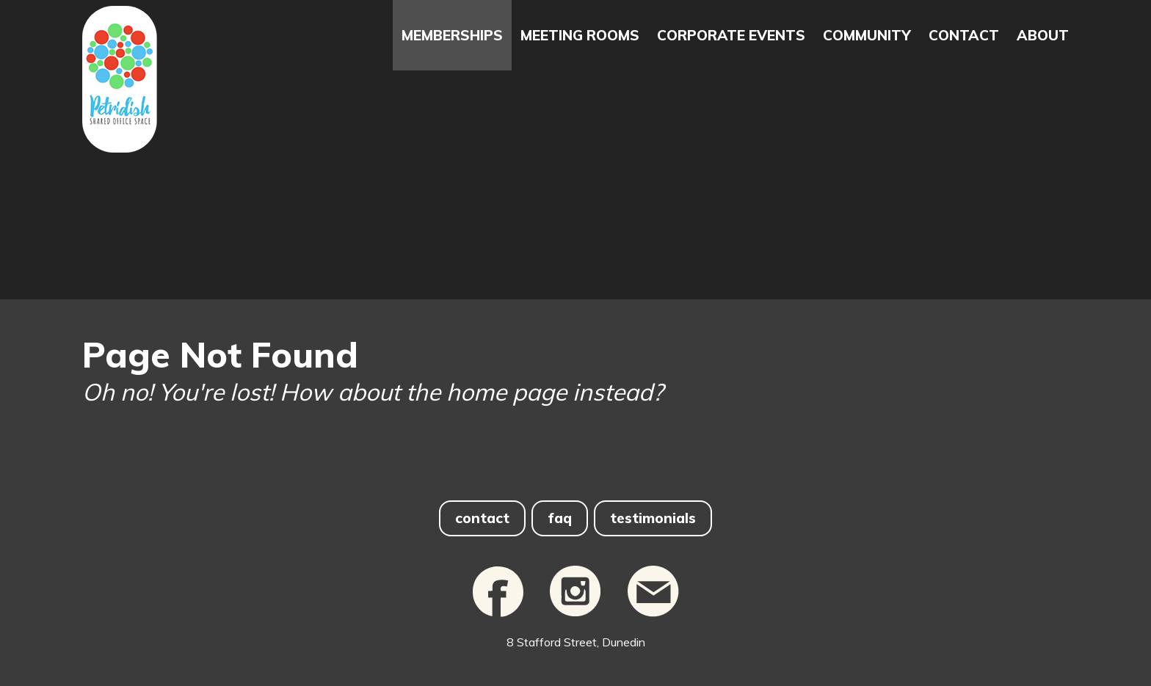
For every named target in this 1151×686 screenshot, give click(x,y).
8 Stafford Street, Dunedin (575, 642)
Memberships (452, 35)
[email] (653, 624)
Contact (964, 35)
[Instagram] (575, 624)
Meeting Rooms (579, 35)
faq (560, 518)
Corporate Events (731, 35)
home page (506, 391)
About (1043, 35)
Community (867, 35)
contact (482, 518)
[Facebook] (498, 624)
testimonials (653, 518)
